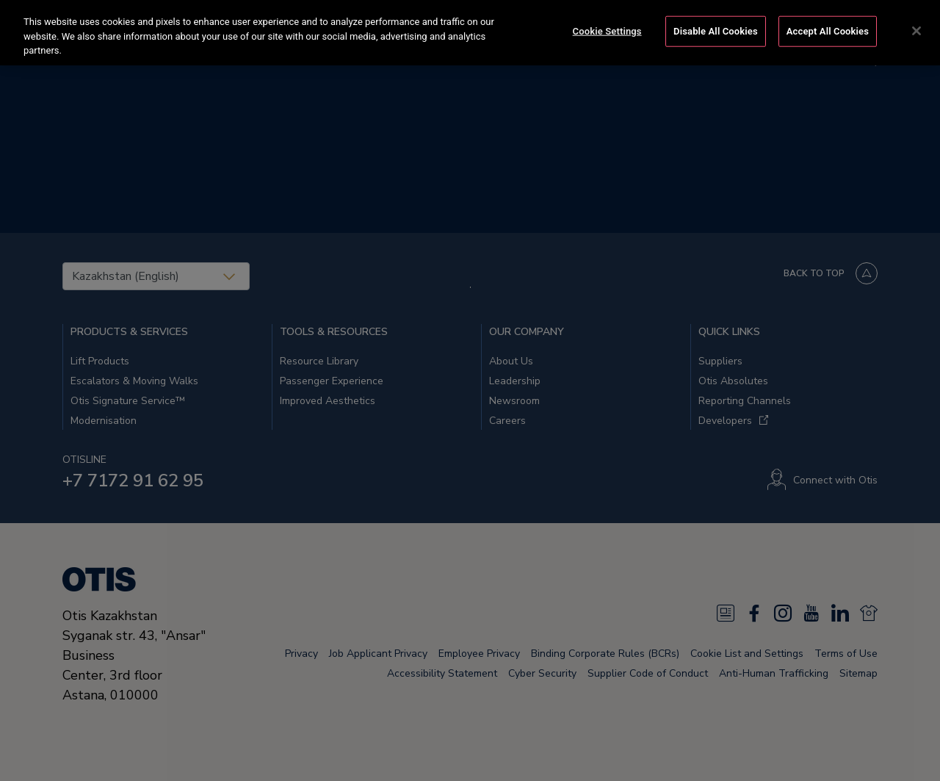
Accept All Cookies (828, 30)
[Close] (916, 30)
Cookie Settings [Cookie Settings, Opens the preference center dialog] (607, 30)
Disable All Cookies (715, 30)
